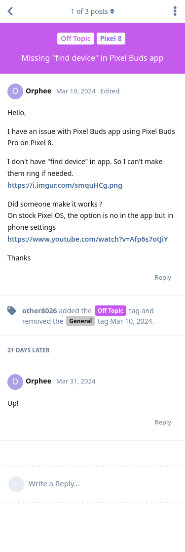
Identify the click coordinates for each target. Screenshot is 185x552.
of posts (92, 11)
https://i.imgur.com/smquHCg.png (64, 185)
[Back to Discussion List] (10, 11)
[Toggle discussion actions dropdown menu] (175, 11)
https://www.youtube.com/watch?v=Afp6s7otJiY (87, 239)
